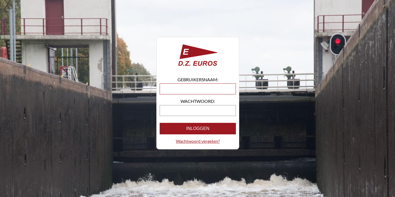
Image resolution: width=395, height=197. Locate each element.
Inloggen (197, 128)
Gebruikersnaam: (197, 79)
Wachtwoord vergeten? (198, 141)
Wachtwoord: (197, 101)
